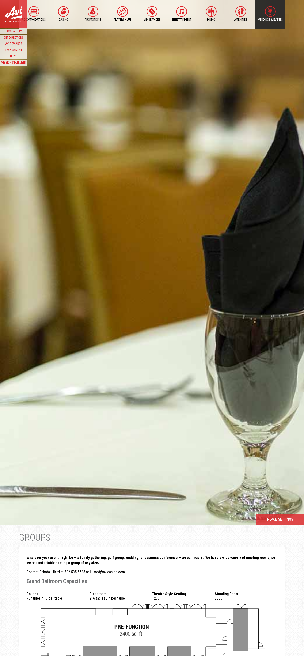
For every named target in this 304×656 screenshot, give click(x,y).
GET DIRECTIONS (14, 37)
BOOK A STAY (14, 31)
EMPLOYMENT (13, 50)
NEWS (13, 56)
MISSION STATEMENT (13, 62)
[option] (152, 262)
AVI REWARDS (13, 44)
